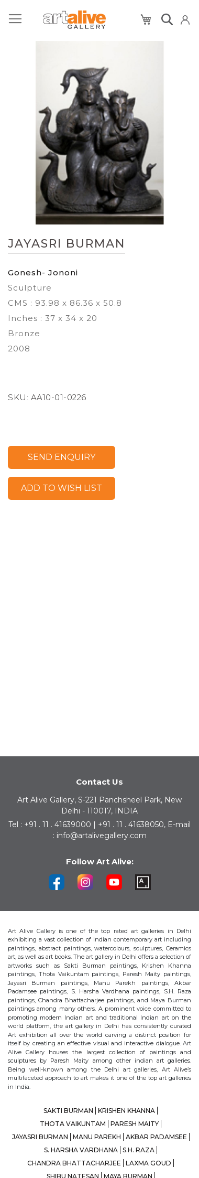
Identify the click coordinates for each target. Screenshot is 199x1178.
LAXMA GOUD (148, 1163)
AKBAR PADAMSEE (156, 1137)
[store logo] (74, 19)
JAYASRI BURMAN (40, 1137)
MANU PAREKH (97, 1137)
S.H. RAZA (138, 1150)
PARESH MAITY (134, 1124)
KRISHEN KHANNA (126, 1111)
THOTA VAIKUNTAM (73, 1124)
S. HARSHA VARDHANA (81, 1150)
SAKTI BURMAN (68, 1111)
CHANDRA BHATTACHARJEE (74, 1163)
